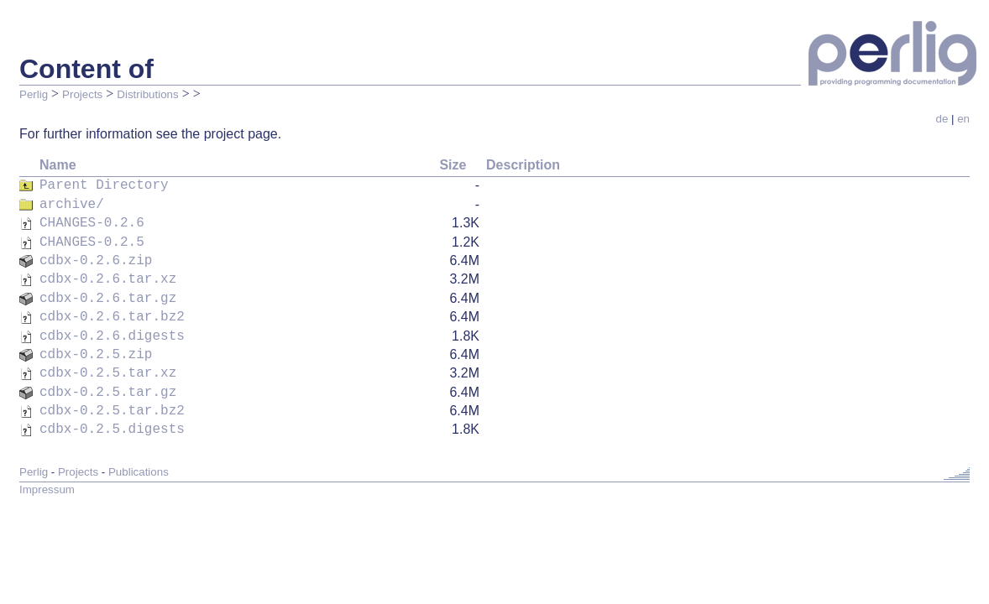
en (963, 118)
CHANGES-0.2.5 (91, 237)
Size (452, 165)
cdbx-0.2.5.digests (112, 407)
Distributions (147, 94)
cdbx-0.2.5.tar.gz (107, 374)
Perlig (33, 94)
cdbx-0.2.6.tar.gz (107, 288)
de (941, 118)
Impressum (47, 466)
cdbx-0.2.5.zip (95, 340)
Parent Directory (104, 185)
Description (523, 165)
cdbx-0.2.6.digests (112, 323)
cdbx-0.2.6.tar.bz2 (112, 305)
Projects (82, 94)
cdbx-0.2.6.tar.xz (107, 271)
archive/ (71, 203)
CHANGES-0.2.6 (91, 220)
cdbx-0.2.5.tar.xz (107, 356)
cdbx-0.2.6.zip (95, 254)
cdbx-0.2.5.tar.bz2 (112, 391)
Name (57, 165)
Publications (138, 448)
